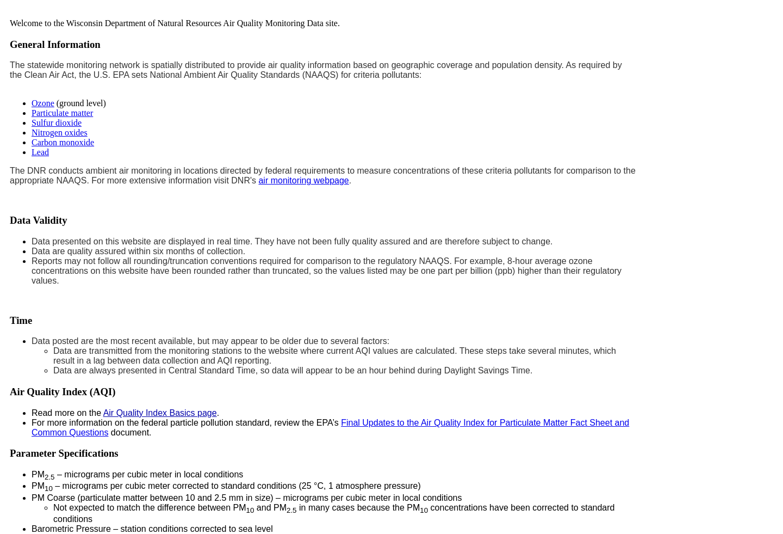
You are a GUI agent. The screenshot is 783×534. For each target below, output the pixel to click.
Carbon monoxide (63, 142)
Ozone (43, 103)
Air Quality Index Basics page (160, 413)
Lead (40, 152)
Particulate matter (62, 113)
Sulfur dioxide (57, 122)
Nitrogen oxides (60, 132)
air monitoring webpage (303, 180)
